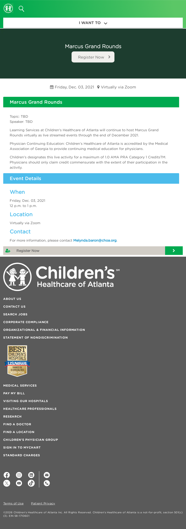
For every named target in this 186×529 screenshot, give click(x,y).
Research (12, 416)
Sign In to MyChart (22, 447)
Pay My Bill (14, 393)
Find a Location (18, 432)
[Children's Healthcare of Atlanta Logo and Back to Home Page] (8, 5)
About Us (12, 299)
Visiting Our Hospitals (25, 401)
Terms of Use (13, 503)
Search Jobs (15, 314)
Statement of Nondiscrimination (35, 337)
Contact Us (14, 306)
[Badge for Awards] (17, 361)
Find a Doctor (17, 424)
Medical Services (20, 385)
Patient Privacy (43, 503)
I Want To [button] (93, 22)
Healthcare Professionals (30, 409)
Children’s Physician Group (30, 440)
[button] (174, 7)
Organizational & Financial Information (44, 330)
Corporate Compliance (25, 322)
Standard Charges (21, 455)
